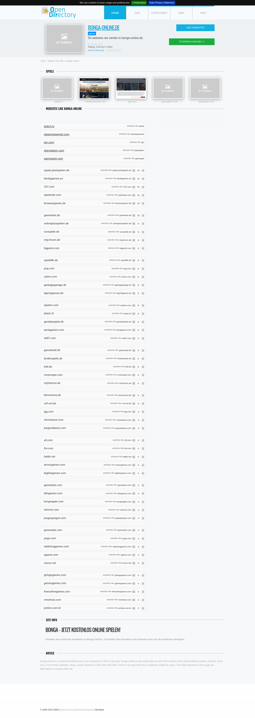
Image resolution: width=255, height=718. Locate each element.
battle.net (127, 456)
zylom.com (126, 276)
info (203, 12)
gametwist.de (125, 215)
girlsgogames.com (123, 575)
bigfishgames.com (123, 473)
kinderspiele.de (124, 358)
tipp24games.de (124, 293)
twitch (141, 126)
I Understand (139, 2)
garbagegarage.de (123, 285)
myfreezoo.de (125, 383)
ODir (58, 12)
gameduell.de (125, 350)
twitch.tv (58, 101)
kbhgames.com (124, 493)
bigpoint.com (125, 248)
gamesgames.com (123, 583)
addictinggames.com (122, 547)
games (92, 33)
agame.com (126, 555)
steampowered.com (95, 101)
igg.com (127, 411)
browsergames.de (123, 203)
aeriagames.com (123, 330)
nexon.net (126, 563)
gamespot (139, 158)
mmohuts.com (125, 600)
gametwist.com (124, 485)
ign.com (132, 101)
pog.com (127, 268)
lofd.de (128, 367)
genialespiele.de (124, 322)
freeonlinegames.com (121, 591)
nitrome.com (125, 510)
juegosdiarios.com (123, 428)
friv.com (127, 448)
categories (159, 12)
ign (142, 142)
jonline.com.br (125, 608)
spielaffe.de (126, 260)
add (137, 12)
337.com (127, 187)
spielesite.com (124, 195)
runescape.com (124, 375)
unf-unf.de (126, 403)
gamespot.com (206, 101)
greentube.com (124, 530)
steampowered (137, 134)
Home (115, 12)
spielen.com (125, 305)
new (181, 12)
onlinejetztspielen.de (122, 223)
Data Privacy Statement (161, 2)
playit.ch (127, 313)
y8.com (128, 440)
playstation (139, 150)
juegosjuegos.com (123, 518)
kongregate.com (124, 501)
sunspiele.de (125, 232)
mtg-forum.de (125, 240)
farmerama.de (125, 395)
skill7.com (126, 338)
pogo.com (126, 538)
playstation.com (169, 101)
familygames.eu (124, 178)
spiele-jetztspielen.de (121, 170)
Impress (89, 710)
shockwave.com (124, 420)
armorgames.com (123, 465)
